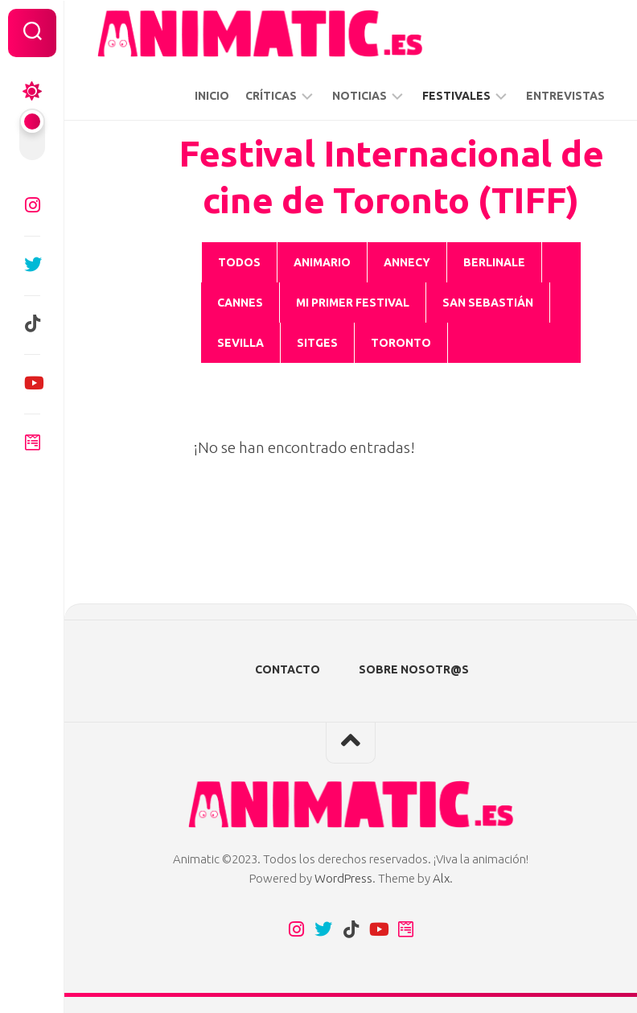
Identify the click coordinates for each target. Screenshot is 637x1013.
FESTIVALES (456, 95)
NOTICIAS (359, 95)
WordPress (343, 878)
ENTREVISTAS (565, 95)
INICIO (212, 95)
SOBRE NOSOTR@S (414, 669)
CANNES (240, 302)
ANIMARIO (322, 262)
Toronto (401, 342)
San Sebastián (487, 302)
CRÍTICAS (271, 95)
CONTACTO (287, 669)
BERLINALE (494, 262)
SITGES (317, 342)
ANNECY (407, 262)
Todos (239, 262)
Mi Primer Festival (352, 302)
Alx (441, 878)
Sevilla (240, 342)
